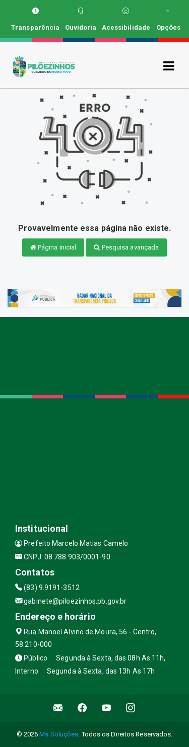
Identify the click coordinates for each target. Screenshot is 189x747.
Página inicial (53, 247)
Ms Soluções (58, 734)
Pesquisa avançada (126, 247)
